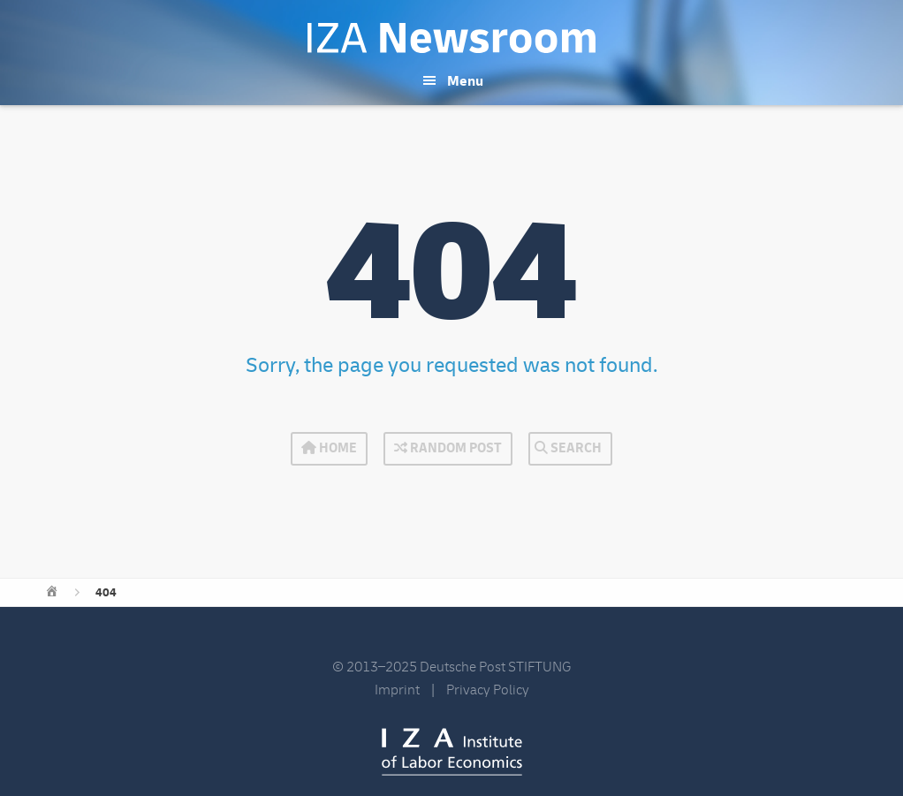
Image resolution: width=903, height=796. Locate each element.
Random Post (448, 448)
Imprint (397, 690)
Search (568, 448)
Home (329, 448)
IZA (452, 752)
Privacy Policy (487, 690)
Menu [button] (465, 81)
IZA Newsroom (451, 38)
